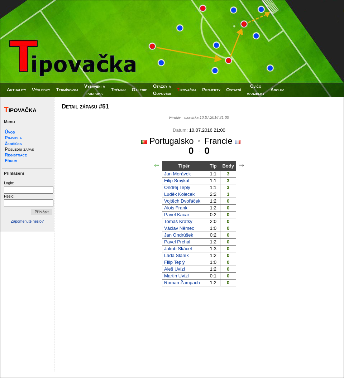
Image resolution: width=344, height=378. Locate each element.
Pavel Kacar (176, 214)
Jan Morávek (177, 173)
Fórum (11, 160)
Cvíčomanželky (256, 89)
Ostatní (233, 89)
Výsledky (41, 89)
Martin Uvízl (176, 275)
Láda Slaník (176, 255)
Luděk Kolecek (179, 194)
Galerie (139, 89)
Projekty (211, 89)
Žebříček (13, 143)
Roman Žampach (182, 282)
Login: (9, 183)
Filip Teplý (174, 262)
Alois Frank (175, 207)
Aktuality (16, 89)
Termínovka (67, 89)
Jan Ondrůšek (178, 235)
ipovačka (186, 89)
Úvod (10, 132)
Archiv (277, 89)
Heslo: (9, 196)
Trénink (118, 89)
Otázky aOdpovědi (162, 89)
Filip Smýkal (176, 180)
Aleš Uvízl (174, 269)
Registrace (16, 155)
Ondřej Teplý (177, 187)
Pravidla (13, 137)
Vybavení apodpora (94, 89)
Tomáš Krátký (178, 221)
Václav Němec (179, 228)
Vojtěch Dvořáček (182, 201)
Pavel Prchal (177, 241)
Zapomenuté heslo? (27, 221)
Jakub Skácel (178, 248)
